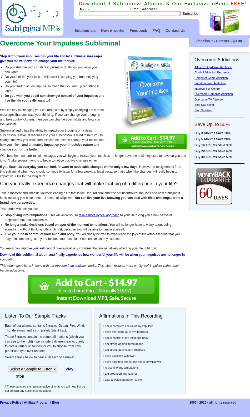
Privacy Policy (10, 402)
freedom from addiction (71, 266)
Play (69, 369)
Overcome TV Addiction (209, 99)
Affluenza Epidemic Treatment (213, 67)
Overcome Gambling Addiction (213, 94)
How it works (112, 30)
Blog (55, 402)
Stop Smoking (203, 110)
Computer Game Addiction (211, 77)
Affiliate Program (36, 402)
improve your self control (38, 248)
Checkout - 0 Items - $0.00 (219, 41)
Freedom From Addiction (210, 83)
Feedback (138, 30)
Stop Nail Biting (204, 104)
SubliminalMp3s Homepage (32, 18)
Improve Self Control (207, 88)
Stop (20, 376)
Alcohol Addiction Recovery (211, 72)
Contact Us (176, 30)
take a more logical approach (99, 215)
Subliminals (85, 30)
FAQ (156, 30)
